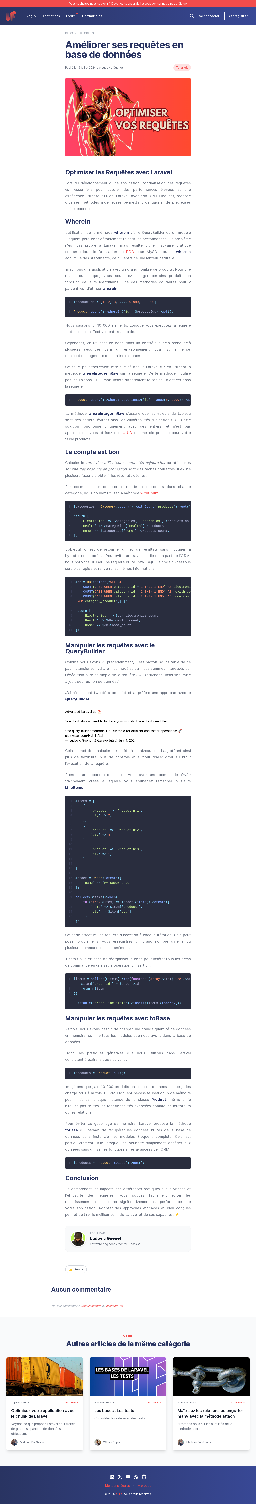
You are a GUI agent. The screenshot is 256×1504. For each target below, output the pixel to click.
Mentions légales (117, 1486)
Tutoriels (86, 33)
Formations (51, 16)
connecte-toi (114, 1305)
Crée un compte (90, 1305)
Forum (71, 16)
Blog (69, 33)
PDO (130, 252)
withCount (149, 493)
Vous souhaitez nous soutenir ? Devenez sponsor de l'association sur (128, 3)
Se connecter (209, 16)
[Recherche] (191, 16)
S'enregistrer (238, 16)
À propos (144, 1486)
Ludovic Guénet (105, 1238)
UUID (127, 433)
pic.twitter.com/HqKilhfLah (84, 736)
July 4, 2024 (127, 740)
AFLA (119, 1494)
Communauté (92, 16)
